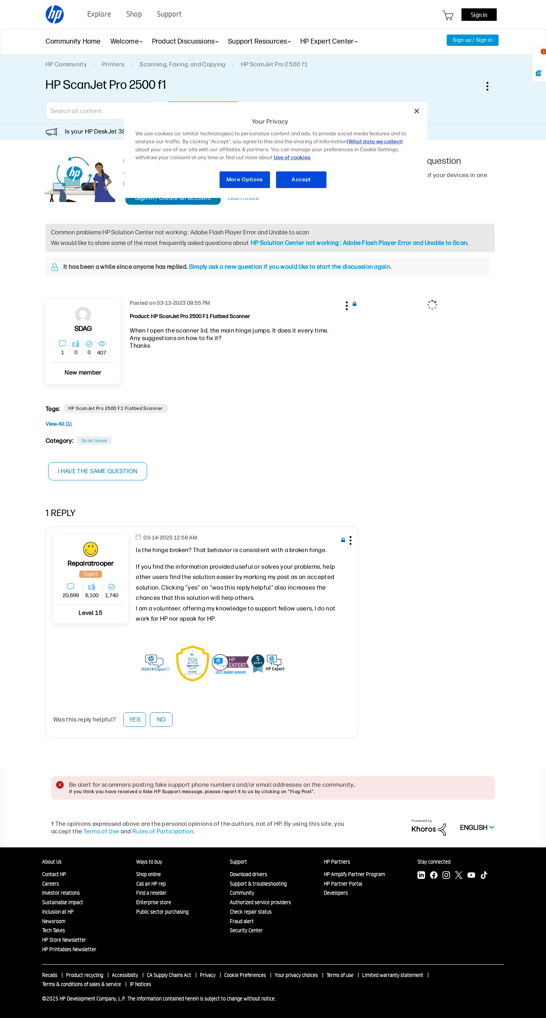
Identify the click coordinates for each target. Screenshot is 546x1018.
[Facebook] (434, 876)
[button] (346, 304)
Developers (336, 892)
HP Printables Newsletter (69, 949)
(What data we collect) (375, 141)
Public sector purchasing (162, 911)
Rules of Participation (162, 831)
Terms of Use (101, 831)
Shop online (148, 874)
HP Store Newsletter (64, 939)
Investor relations (61, 892)
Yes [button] (134, 719)
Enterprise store (153, 902)
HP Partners (337, 861)
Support (238, 861)
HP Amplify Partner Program (354, 874)
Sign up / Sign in (473, 40)
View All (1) (59, 424)
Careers (50, 883)
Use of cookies (292, 157)
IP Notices (140, 984)
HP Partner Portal (343, 883)
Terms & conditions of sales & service (81, 984)
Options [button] (491, 86)
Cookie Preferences (245, 975)
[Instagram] (446, 876)
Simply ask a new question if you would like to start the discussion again (289, 266)
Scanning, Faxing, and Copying (182, 64)
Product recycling (84, 975)
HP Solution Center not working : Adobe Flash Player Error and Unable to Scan (359, 242)
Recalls (49, 975)
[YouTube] (471, 876)
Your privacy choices (296, 975)
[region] (275, 150)
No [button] (161, 719)
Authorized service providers (260, 902)
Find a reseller (151, 892)
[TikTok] (484, 876)
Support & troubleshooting (258, 883)
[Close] (416, 111)
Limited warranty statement (392, 975)
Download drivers (248, 874)
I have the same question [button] (98, 471)
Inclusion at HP (58, 911)
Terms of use (339, 975)
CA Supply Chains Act (169, 975)
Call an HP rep (151, 883)
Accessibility (125, 975)
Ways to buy (149, 861)
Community (242, 892)
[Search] (100, 111)
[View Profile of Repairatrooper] (90, 563)
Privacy (207, 975)
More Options (244, 179)
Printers (113, 64)
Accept (301, 179)
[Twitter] (459, 876)
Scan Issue (94, 440)
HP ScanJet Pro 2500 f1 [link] (274, 64)
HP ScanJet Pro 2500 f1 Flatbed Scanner (115, 408)
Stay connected (433, 861)
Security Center (246, 930)
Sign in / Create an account (173, 197)
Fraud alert (242, 921)
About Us (51, 861)
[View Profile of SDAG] (83, 329)
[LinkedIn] (421, 876)
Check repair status (250, 911)
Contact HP (54, 874)
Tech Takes (53, 930)
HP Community (66, 64)
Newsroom (53, 921)
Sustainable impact (62, 902)
